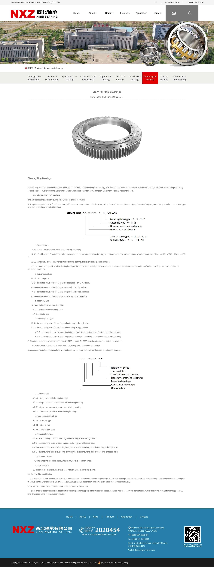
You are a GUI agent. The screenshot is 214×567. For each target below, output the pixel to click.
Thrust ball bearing (120, 78)
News (109, 12)
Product (125, 12)
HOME (30, 68)
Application (141, 12)
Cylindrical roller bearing (52, 78)
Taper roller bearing (106, 78)
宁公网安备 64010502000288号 (113, 562)
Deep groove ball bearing (34, 78)
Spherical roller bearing (69, 78)
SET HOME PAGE (172, 2)
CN (156, 2)
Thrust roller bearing (134, 78)
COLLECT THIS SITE (195, 2)
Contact (157, 12)
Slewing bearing (164, 78)
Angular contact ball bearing (88, 78)
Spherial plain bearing (53, 68)
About (93, 12)
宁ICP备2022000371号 (86, 562)
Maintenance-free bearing (180, 78)
